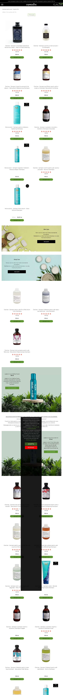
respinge (31, 447)
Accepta (31, 444)
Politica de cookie (31, 440)
